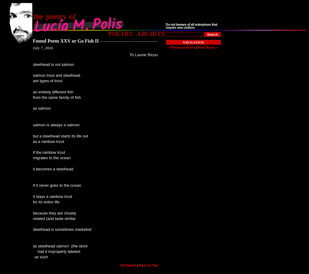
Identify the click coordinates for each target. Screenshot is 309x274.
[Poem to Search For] (184, 34)
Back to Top (148, 265)
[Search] (212, 34)
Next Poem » (208, 47)
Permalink (128, 265)
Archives (153, 34)
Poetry (120, 34)
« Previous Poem (181, 47)
